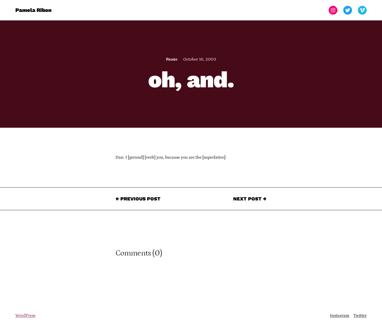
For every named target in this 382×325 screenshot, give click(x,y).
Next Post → (250, 199)
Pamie (171, 59)
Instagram (339, 315)
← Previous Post (138, 199)
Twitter (360, 315)
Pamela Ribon (33, 10)
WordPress (25, 315)
